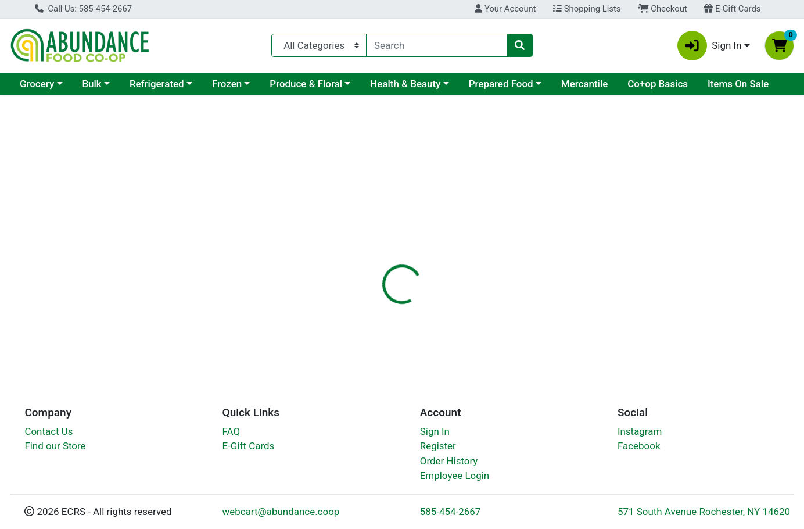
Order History (449, 464)
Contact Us (48, 434)
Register (438, 449)
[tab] (368, 252)
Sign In (435, 434)
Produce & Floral (306, 84)
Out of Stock (682, 186)
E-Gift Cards (732, 8)
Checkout (662, 8)
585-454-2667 (450, 514)
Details (367, 253)
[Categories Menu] (319, 45)
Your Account (505, 8)
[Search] (436, 45)
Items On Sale (738, 84)
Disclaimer (422, 253)
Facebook (639, 449)
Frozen (227, 84)
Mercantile (584, 84)
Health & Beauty (405, 84)
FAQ (231, 434)
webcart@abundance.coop (281, 514)
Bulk (91, 84)
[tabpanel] (569, 317)
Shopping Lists (586, 8)
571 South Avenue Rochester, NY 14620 (704, 514)
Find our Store (54, 449)
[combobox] (436, 45)
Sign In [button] (709, 45)
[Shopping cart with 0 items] (779, 45)
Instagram (640, 434)
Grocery (37, 84)
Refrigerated (157, 84)
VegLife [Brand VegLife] (474, 325)
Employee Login (454, 478)
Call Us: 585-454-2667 (83, 8)
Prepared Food (501, 84)
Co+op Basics (657, 84)
